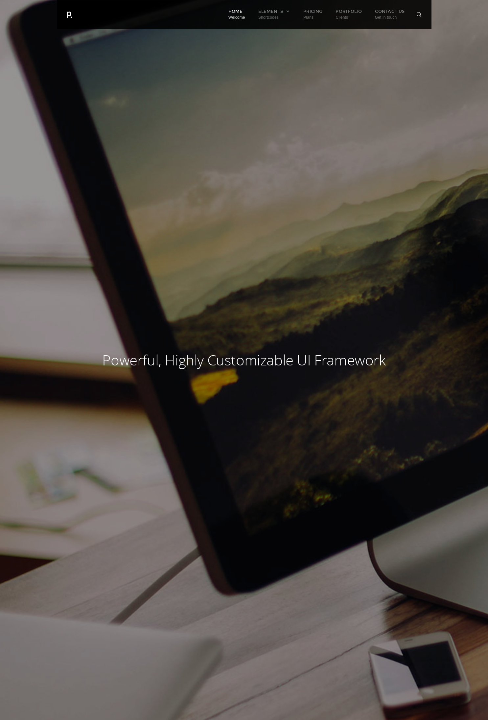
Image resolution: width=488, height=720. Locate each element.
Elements (274, 14)
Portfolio (348, 14)
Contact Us (390, 14)
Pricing (312, 14)
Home (236, 14)
